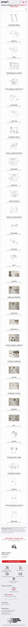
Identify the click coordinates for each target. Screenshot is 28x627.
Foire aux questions (5, 604)
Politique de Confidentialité (7, 611)
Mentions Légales (5, 612)
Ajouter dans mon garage (14, 561)
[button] (14, 546)
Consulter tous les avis (14, 591)
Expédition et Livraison (6, 614)
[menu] (26, 2)
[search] (26, 9)
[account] (21, 2)
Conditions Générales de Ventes (8, 610)
